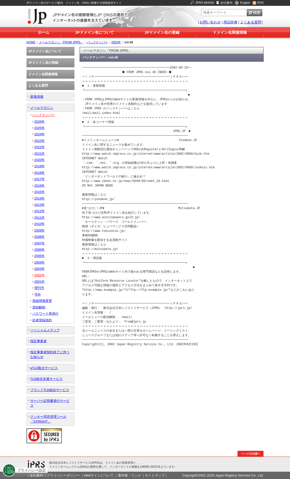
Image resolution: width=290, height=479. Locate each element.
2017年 (39, 179)
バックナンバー (97, 42)
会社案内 (226, 3)
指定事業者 (38, 341)
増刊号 (39, 288)
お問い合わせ (210, 22)
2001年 (39, 281)
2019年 (39, 166)
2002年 (116, 42)
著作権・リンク (129, 475)
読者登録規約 (42, 320)
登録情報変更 (42, 301)
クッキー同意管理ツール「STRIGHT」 (48, 419)
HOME (31, 42)
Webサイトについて (99, 475)
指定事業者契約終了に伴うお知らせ (50, 354)
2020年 (39, 160)
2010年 (39, 224)
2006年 (39, 249)
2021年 (39, 153)
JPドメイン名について (94, 32)
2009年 (39, 230)
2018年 (39, 173)
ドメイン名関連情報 (230, 32)
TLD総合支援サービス (46, 379)
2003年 (39, 269)
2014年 (39, 198)
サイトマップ (155, 475)
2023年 (39, 141)
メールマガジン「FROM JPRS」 (61, 42)
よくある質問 (250, 22)
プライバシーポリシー (63, 475)
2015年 (39, 192)
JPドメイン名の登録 (162, 32)
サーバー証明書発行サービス (50, 403)
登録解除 (38, 307)
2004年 (39, 262)
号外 (37, 294)
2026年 (39, 121)
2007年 (39, 243)
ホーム (43, 32)
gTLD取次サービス (44, 368)
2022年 (39, 147)
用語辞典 (230, 22)
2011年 (39, 217)
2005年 (39, 256)
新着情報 (36, 97)
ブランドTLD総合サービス (49, 390)
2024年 (39, 134)
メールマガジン (41, 108)
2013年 (39, 205)
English (245, 3)
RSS (260, 3)
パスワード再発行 (45, 313)
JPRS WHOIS (204, 3)
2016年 (39, 185)
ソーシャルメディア (45, 330)
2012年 (39, 211)
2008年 (39, 237)
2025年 (39, 128)
